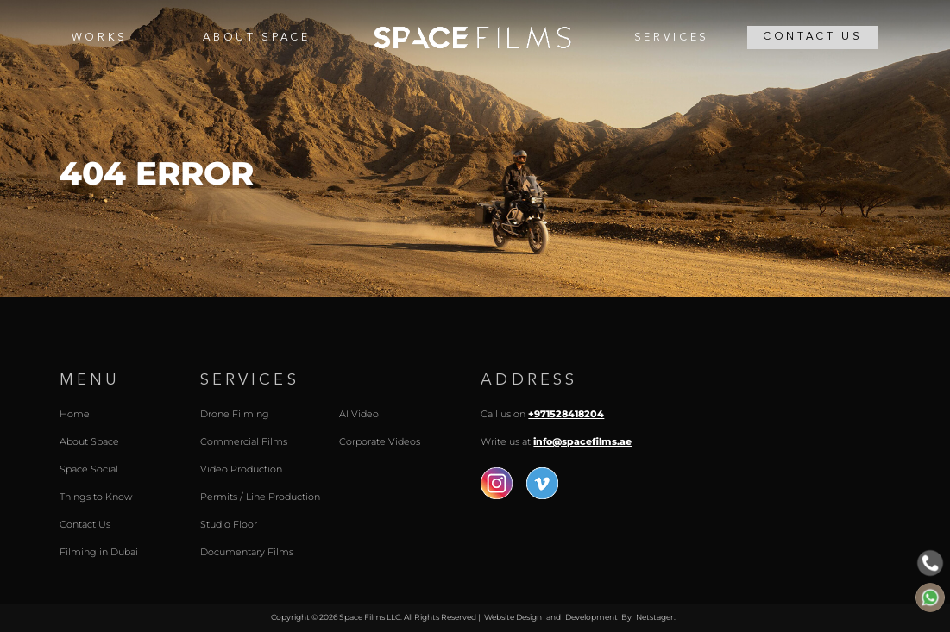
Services (671, 38)
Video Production (241, 469)
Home (472, 38)
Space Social (89, 469)
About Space (256, 38)
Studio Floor (228, 524)
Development (591, 617)
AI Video (359, 414)
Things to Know (96, 497)
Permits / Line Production (260, 497)
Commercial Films (243, 441)
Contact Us (813, 37)
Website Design (513, 617)
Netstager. (656, 617)
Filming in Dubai (99, 552)
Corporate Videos (379, 441)
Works (100, 38)
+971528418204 (566, 414)
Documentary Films (246, 552)
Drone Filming (234, 414)
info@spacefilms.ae (582, 441)
